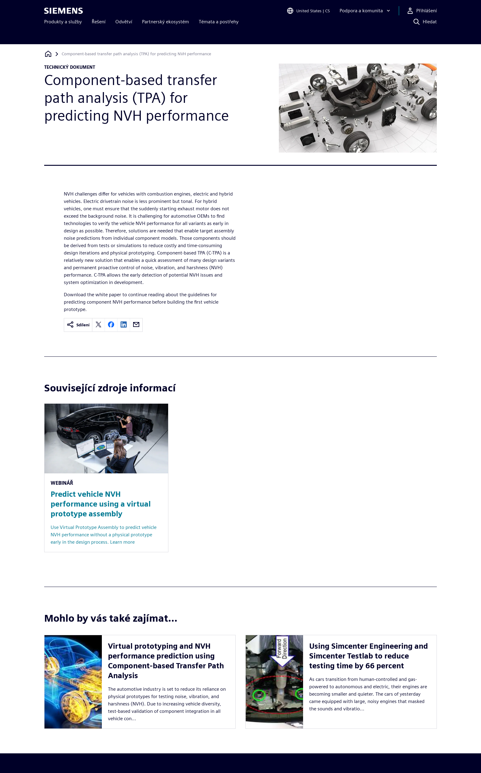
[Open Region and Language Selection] (308, 13)
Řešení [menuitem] (99, 33)
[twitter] (98, 325)
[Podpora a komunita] (365, 13)
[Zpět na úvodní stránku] (48, 54)
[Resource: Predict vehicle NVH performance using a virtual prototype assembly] (106, 477)
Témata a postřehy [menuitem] (219, 33)
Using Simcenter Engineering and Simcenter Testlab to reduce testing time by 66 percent (368, 646)
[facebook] (111, 325)
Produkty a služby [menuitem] (63, 33)
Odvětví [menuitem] (123, 33)
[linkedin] (123, 325)
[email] (136, 325)
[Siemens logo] (63, 13)
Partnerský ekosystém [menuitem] (165, 33)
